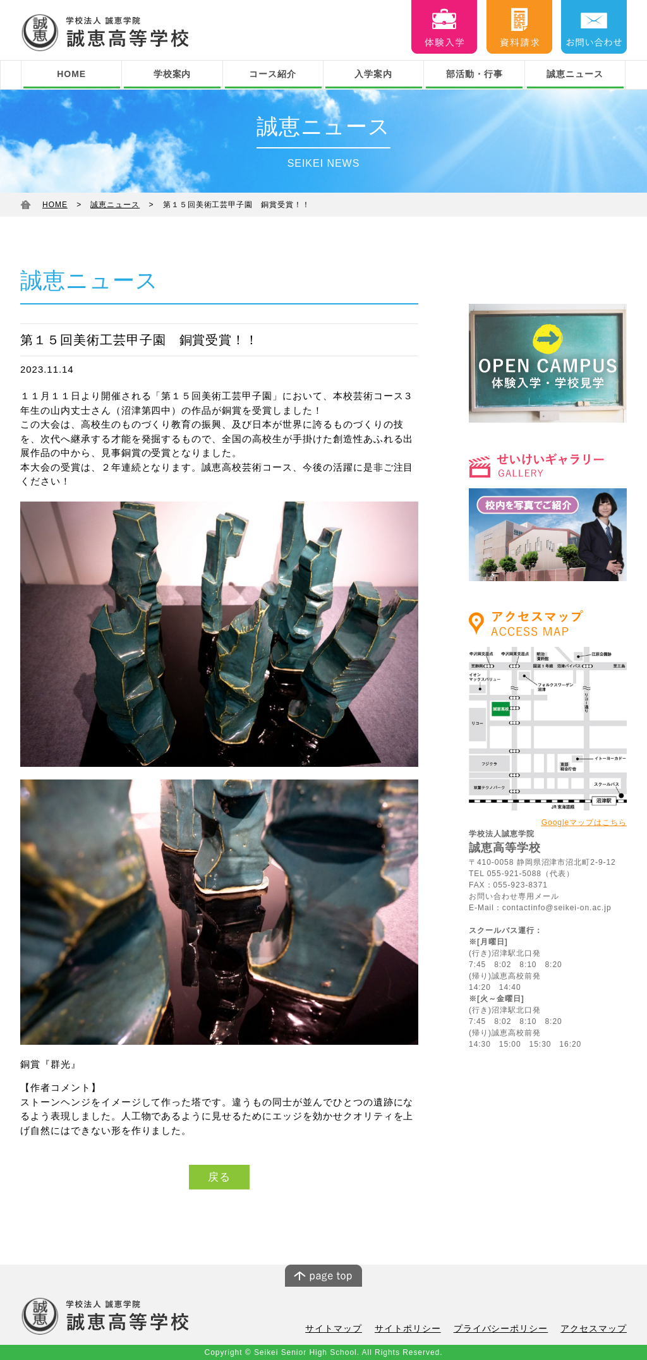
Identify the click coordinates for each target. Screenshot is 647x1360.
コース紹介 (272, 74)
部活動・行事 (474, 74)
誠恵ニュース (575, 74)
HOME (71, 74)
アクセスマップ (596, 1328)
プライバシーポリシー (508, 1328)
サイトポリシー (421, 1328)
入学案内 (373, 74)
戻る (219, 1177)
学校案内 (172, 74)
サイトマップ (350, 1328)
